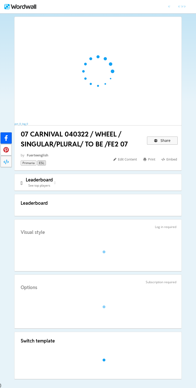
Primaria (28, 163)
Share (162, 140)
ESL (41, 163)
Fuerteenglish (37, 155)
